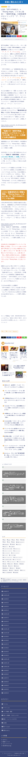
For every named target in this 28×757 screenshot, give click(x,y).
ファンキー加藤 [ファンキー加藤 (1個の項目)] (12, 555)
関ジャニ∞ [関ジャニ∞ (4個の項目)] (23, 570)
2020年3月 (6, 689)
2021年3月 (6, 651)
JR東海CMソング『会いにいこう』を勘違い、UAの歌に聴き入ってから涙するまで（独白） (14, 415)
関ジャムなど (6, 726)
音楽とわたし (6, 730)
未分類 (5, 722)
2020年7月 (6, 678)
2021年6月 (6, 647)
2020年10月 (6, 666)
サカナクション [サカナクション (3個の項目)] (17, 548)
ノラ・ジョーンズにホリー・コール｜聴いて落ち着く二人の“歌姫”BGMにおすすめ (14, 392)
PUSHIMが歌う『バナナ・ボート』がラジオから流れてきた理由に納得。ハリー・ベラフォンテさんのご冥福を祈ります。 (15, 423)
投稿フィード (6, 741)
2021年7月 (6, 644)
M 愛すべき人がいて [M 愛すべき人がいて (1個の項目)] (20, 542)
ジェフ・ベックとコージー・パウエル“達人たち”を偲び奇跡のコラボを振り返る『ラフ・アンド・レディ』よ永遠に (14, 447)
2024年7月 (6, 591)
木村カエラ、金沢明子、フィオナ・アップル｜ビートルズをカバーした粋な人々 (14, 386)
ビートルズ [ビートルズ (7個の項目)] (6, 555)
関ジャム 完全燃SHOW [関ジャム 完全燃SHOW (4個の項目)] (8, 572)
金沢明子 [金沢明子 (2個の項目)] (17, 570)
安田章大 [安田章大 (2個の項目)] (16, 563)
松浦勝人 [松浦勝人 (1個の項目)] (18, 568)
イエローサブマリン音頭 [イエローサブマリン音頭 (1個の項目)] (8, 548)
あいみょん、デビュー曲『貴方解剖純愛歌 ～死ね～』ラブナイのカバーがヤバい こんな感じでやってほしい (15, 455)
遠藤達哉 (15, 331)
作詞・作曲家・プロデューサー (11, 715)
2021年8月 (6, 640)
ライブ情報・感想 (7, 711)
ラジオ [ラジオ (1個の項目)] (5, 561)
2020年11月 (6, 663)
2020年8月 (6, 674)
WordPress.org (7, 745)
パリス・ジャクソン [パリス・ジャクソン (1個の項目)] (15, 553)
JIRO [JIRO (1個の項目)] (5, 542)
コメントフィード (7, 743)
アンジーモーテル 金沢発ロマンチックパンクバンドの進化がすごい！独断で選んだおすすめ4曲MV (14, 430)
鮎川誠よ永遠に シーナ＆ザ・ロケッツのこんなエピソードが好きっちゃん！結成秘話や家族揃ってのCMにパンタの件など (14, 439)
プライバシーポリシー (8, 753)
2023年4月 (6, 602)
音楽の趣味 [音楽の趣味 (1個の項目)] (16, 572)
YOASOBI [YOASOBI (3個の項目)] (13, 544)
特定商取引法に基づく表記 (19, 753)
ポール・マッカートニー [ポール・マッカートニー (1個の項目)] (8, 557)
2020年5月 (6, 685)
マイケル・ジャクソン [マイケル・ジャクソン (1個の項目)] (18, 557)
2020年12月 (6, 659)
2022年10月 (6, 614)
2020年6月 (6, 681)
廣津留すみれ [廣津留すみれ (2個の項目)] (6, 568)
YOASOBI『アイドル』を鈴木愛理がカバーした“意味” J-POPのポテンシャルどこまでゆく (14, 407)
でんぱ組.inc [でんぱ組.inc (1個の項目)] (12, 546)
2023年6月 (6, 599)
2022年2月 (6, 621)
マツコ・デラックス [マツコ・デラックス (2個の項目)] (17, 559)
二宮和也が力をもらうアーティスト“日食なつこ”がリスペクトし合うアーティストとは (14, 400)
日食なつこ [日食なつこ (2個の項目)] (13, 568)
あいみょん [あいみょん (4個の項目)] (19, 544)
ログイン (5, 739)
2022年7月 (6, 617)
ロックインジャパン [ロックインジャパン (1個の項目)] (21, 561)
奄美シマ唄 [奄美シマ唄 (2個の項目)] (10, 563)
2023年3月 (6, 606)
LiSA (3, 331)
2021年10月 (6, 632)
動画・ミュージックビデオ (10, 719)
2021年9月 (6, 636)
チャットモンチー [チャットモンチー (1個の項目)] (7, 553)
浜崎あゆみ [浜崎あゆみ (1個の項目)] (6, 570)
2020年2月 (6, 693)
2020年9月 (6, 670)
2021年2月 (6, 655)
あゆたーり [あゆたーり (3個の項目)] (6, 546)
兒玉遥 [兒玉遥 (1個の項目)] (5, 563)
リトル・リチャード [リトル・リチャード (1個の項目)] (12, 561)
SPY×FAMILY (9, 331)
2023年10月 (6, 595)
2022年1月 (6, 625)
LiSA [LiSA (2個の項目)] (9, 542)
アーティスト (4, 6)
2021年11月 (6, 629)
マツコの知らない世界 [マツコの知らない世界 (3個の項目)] (7, 559)
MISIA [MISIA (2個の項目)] (13, 542)
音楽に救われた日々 (14, 2)
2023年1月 (6, 610)
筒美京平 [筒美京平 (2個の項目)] (11, 570)
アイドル (5, 704)
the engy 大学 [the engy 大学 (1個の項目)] (6, 544)
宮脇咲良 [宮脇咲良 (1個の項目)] (22, 563)
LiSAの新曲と (10, 156)
